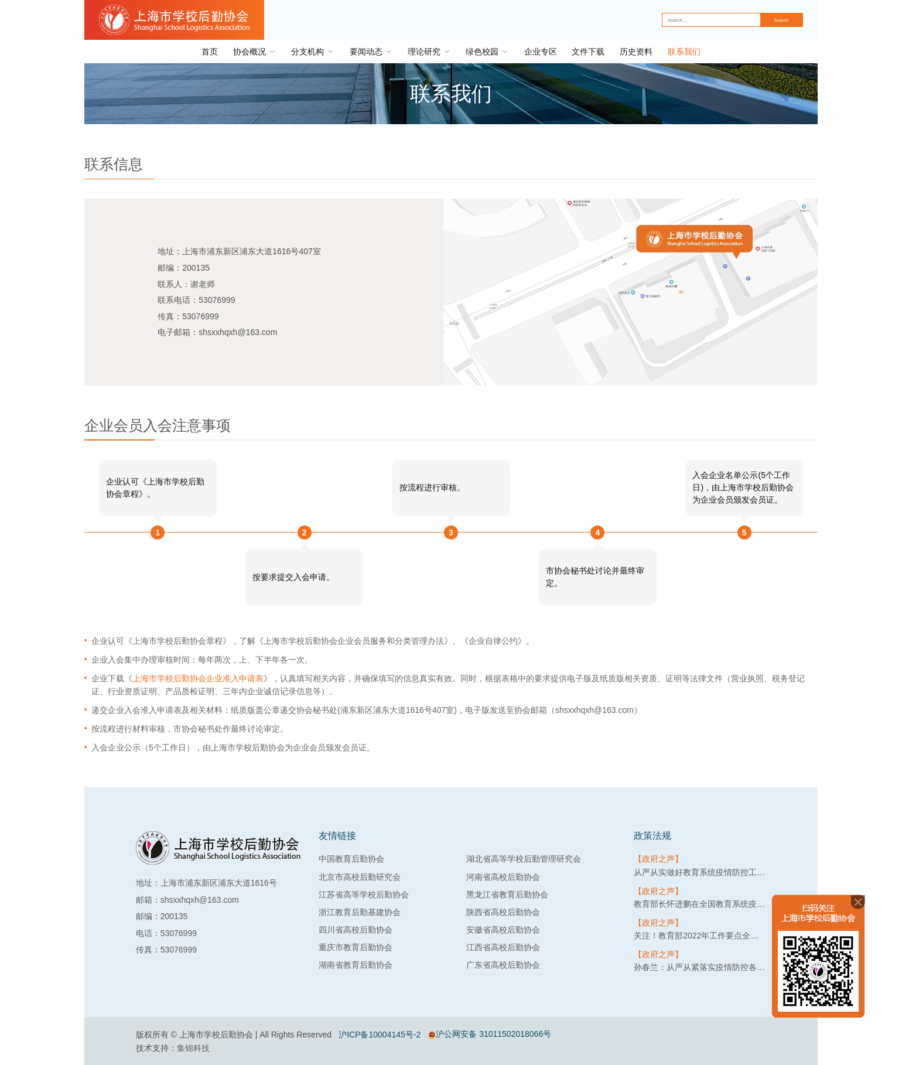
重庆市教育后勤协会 (355, 947)
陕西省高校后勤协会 (503, 912)
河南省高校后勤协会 (503, 877)
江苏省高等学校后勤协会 (364, 894)
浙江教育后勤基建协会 (360, 912)
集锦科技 (193, 1048)
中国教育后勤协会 (351, 859)
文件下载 (588, 51)
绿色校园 (487, 51)
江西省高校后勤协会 (503, 947)
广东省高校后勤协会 (503, 965)
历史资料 (636, 51)
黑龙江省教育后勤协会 (507, 894)
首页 (209, 51)
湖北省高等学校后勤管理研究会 (523, 859)
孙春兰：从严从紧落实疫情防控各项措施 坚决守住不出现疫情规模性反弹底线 (700, 967)
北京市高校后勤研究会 (360, 877)
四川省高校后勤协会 (355, 930)
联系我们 (684, 51)
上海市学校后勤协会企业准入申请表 (198, 678)
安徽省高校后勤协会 (503, 930)
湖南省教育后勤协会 (355, 965)
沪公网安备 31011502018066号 (489, 1034)
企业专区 (540, 51)
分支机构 (312, 51)
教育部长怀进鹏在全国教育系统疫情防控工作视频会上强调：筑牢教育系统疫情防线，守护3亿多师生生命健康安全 (700, 904)
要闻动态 (371, 51)
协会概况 (254, 51)
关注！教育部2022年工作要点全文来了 (700, 935)
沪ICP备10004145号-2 (380, 1034)
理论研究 (429, 51)
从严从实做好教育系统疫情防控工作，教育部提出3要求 (700, 872)
